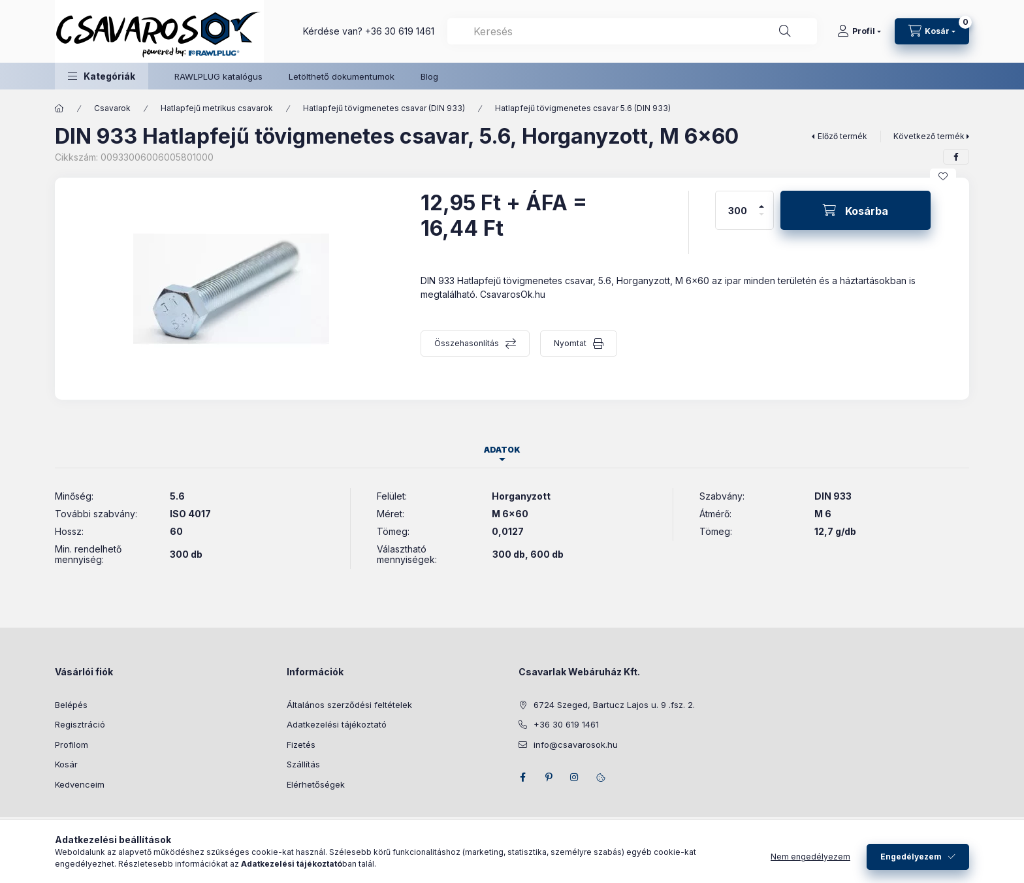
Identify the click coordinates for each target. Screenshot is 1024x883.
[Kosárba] (855, 210)
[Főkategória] (59, 108)
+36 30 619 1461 (399, 31)
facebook (522, 777)
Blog (429, 76)
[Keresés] (785, 31)
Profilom (71, 744)
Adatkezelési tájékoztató (337, 724)
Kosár (66, 764)
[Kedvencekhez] (943, 176)
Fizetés (301, 744)
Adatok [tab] (502, 450)
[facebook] (956, 157)
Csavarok (112, 108)
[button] (101, 76)
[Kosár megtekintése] (932, 31)
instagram (575, 777)
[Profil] (859, 31)
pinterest (549, 777)
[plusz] (761, 200)
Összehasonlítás (466, 343)
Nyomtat (570, 343)
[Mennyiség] (738, 210)
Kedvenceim (79, 784)
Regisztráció (80, 724)
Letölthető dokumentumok (341, 76)
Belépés (71, 704)
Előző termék (842, 136)
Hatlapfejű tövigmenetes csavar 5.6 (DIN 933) (583, 108)
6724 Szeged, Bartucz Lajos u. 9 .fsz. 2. (614, 704)
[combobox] (632, 31)
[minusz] (761, 219)
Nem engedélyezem (810, 863)
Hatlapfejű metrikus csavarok (217, 108)
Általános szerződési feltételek (349, 704)
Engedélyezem (911, 863)
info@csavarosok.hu (576, 744)
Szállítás (303, 764)
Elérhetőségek (316, 784)
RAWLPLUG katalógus (218, 76)
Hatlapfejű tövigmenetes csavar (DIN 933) (384, 108)
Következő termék (929, 136)
